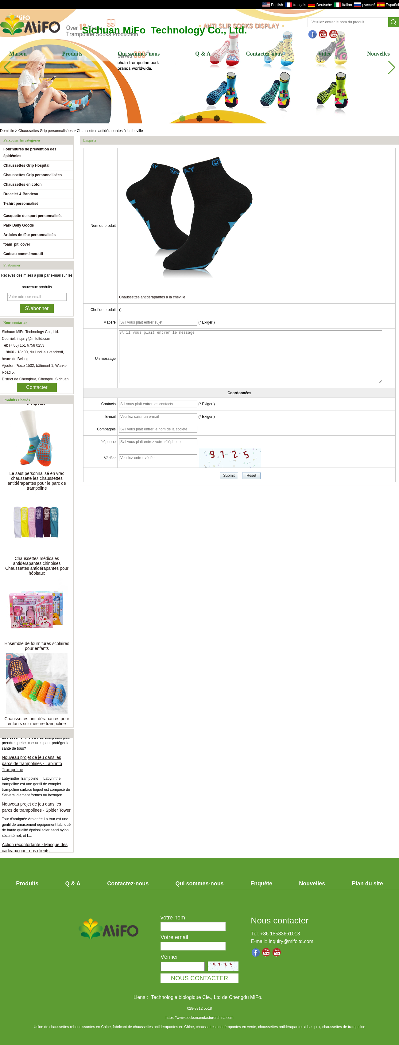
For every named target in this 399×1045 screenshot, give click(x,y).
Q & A (203, 54)
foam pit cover (16, 244)
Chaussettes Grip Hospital (26, 165)
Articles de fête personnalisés (29, 235)
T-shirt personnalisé (20, 203)
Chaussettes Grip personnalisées (45, 131)
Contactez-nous (264, 54)
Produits (72, 54)
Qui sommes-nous (139, 54)
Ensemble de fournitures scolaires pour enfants (37, 647)
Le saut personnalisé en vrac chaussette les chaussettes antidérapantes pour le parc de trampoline (37, 482)
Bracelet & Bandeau (20, 194)
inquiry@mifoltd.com (291, 941)
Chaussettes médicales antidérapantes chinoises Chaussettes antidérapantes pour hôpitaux (36, 567)
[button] (182, 118)
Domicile (7, 131)
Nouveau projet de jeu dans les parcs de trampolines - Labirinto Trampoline (32, 765)
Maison (18, 54)
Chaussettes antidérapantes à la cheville (152, 297)
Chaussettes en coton (22, 184)
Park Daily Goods (18, 225)
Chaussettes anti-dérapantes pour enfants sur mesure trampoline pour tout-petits (37, 725)
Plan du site (367, 883)
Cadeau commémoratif (23, 254)
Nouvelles (378, 54)
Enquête (261, 883)
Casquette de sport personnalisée (33, 216)
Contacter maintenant (37, 388)
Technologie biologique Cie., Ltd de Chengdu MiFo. (206, 997)
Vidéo (324, 54)
